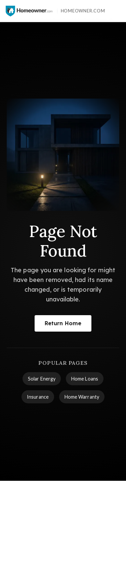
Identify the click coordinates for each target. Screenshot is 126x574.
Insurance (38, 397)
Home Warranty (82, 397)
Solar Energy (41, 379)
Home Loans (84, 379)
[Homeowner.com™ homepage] (29, 11)
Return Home (63, 323)
